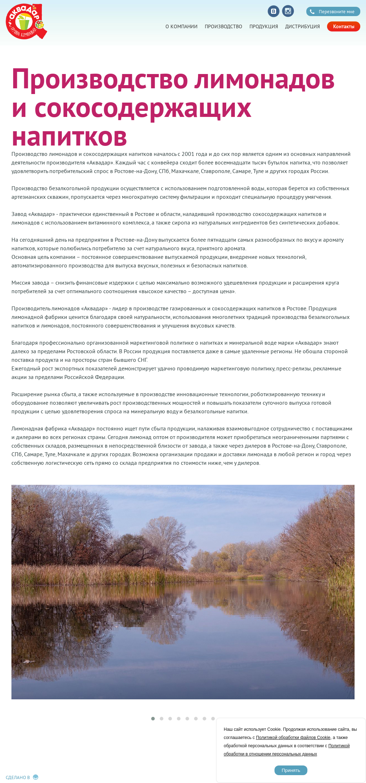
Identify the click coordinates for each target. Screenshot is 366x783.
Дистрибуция (302, 26)
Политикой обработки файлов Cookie (293, 737)
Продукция (263, 26)
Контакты (343, 26)
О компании (181, 26)
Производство (223, 26)
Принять (291, 770)
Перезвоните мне (337, 11)
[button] (153, 718)
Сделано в (18, 777)
